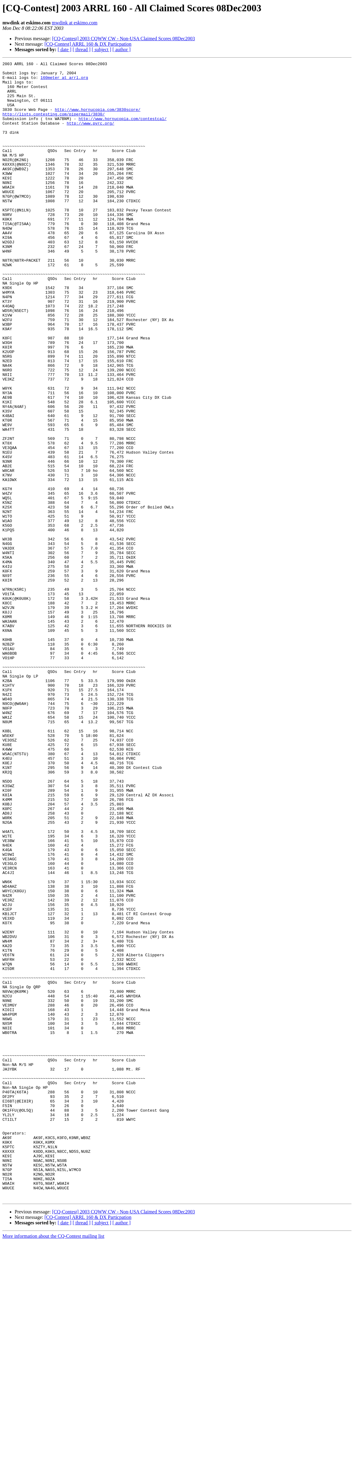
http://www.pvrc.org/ (90, 136)
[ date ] (64, 49)
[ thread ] (82, 49)
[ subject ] (101, 49)
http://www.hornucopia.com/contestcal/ (123, 130)
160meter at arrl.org (64, 81)
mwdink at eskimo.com (75, 22)
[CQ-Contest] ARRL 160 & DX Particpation (88, 44)
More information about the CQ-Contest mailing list (53, 1463)
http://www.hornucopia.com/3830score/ (98, 119)
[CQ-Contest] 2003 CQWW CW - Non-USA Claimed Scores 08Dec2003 (123, 38)
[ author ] (122, 49)
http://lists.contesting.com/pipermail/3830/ (53, 125)
